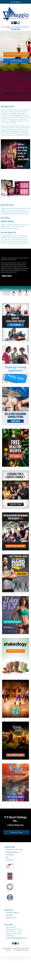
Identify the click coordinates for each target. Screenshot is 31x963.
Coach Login (8, 950)
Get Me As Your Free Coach (14, 849)
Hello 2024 (9, 915)
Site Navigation (11, 2)
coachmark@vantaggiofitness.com (16, 938)
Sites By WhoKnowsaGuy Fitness (21, 950)
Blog (7, 857)
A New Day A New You (12, 913)
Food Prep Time (11, 918)
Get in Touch (10, 860)
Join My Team (10, 855)
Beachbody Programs (12, 852)
